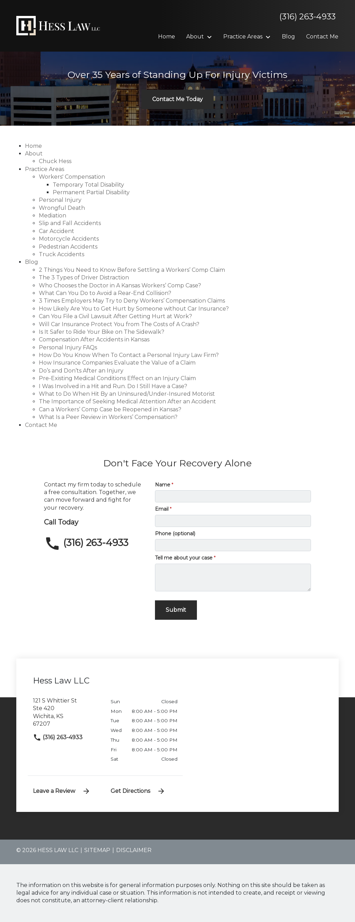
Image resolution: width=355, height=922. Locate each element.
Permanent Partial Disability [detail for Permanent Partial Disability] (91, 192)
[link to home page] (59, 25)
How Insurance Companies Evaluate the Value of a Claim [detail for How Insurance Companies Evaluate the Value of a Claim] (117, 362)
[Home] (166, 37)
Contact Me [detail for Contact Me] (41, 425)
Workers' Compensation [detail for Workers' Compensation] (72, 176)
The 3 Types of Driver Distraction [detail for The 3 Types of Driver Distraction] (84, 277)
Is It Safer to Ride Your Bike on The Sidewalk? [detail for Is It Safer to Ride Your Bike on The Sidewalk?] (101, 332)
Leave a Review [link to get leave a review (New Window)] (61, 791)
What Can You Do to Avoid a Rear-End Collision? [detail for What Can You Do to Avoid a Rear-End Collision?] (105, 293)
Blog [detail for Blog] (31, 262)
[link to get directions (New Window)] (66, 715)
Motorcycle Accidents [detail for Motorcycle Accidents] (69, 238)
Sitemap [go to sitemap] (97, 850)
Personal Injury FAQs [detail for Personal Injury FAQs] (68, 347)
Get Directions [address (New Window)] (138, 791)
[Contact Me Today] (177, 99)
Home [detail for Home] (33, 146)
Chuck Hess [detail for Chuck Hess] (55, 161)
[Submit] (176, 610)
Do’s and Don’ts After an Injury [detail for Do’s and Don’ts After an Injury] (81, 370)
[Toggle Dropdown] (211, 37)
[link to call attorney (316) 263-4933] (94, 543)
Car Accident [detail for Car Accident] (56, 231)
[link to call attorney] (305, 17)
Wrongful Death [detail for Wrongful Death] (62, 208)
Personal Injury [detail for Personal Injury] (60, 200)
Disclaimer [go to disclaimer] (133, 850)
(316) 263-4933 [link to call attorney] (58, 737)
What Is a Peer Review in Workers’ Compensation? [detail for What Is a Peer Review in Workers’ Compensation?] (108, 417)
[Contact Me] (322, 37)
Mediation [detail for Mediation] (52, 215)
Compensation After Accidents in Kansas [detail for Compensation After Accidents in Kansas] (94, 339)
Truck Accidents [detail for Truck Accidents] (61, 254)
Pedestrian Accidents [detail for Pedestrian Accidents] (68, 246)
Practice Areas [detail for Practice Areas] (44, 169)
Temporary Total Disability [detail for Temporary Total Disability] (88, 184)
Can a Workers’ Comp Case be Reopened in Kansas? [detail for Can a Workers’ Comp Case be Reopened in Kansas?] (110, 409)
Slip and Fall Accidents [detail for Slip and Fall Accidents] (70, 223)
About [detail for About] (34, 153)
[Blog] (288, 37)
